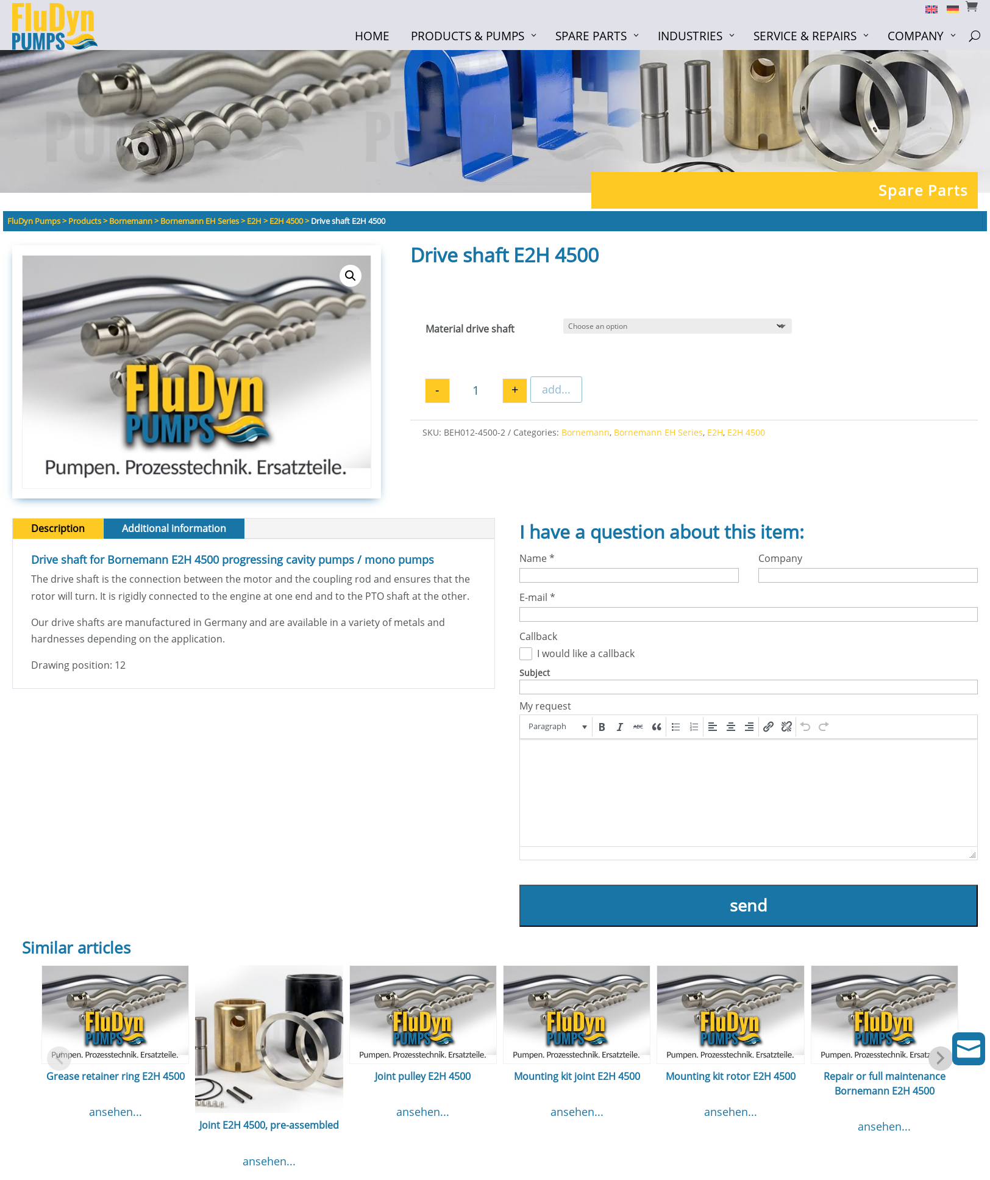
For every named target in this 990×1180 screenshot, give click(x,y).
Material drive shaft (470, 329)
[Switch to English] (927, 8)
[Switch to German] (948, 8)
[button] (350, 276)
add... (556, 389)
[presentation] (557, 726)
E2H (715, 432)
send (748, 905)
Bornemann (585, 432)
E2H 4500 (746, 432)
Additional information (174, 528)
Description (58, 528)
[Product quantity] (476, 390)
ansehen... (115, 1111)
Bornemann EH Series (658, 432)
